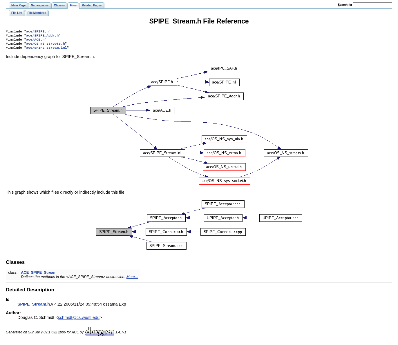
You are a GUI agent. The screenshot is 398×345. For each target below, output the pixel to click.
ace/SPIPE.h (37, 32)
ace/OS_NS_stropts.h (45, 45)
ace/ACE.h (35, 41)
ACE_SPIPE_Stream (38, 275)
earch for (345, 4)
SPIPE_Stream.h (33, 307)
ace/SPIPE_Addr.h (42, 36)
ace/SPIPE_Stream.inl (46, 50)
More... (132, 279)
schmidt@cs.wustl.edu (79, 320)
